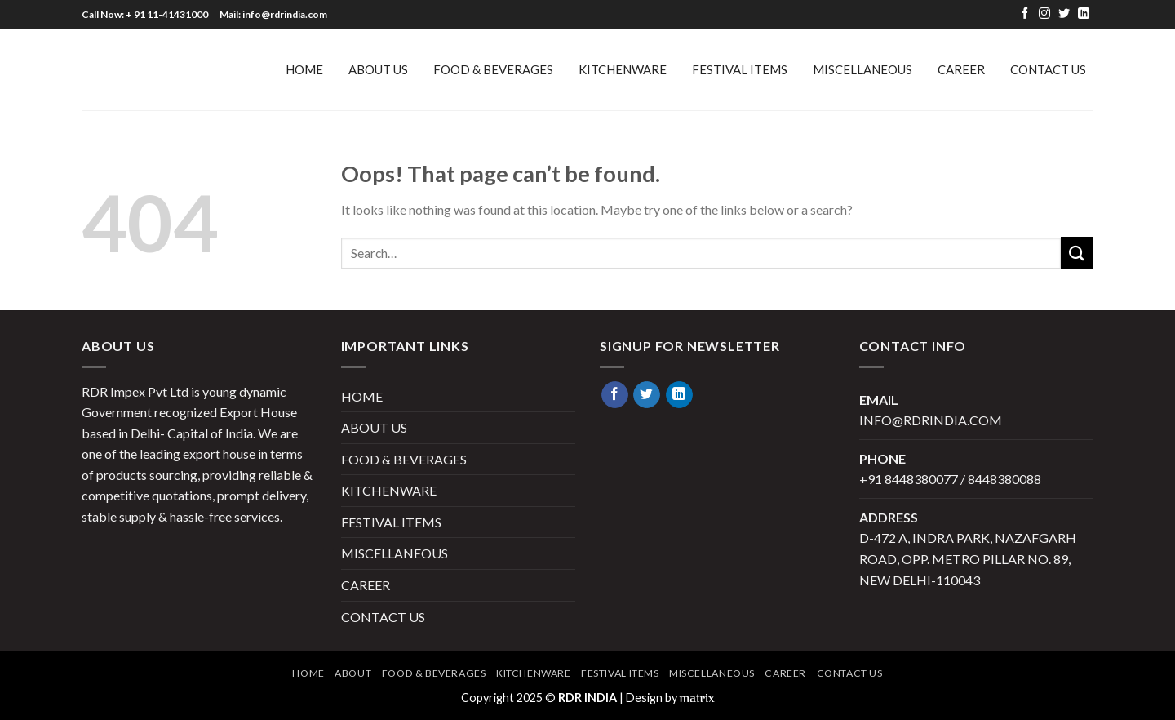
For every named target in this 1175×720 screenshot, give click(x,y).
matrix (697, 698)
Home (308, 673)
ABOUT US (378, 69)
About (353, 673)
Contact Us (1048, 69)
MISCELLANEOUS (862, 69)
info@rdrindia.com (930, 420)
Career (961, 69)
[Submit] (1077, 253)
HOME (304, 69)
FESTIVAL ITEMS (739, 69)
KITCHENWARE (623, 69)
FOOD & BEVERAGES (493, 69)
